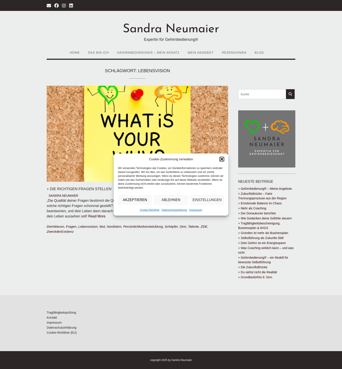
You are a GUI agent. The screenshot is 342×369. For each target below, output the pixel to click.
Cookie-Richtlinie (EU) (62, 332)
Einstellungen (207, 200)
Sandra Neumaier (171, 29)
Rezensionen (234, 52)
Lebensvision (88, 226)
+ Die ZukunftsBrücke (252, 267)
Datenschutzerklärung (174, 209)
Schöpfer (171, 226)
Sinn (183, 226)
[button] (222, 159)
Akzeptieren (135, 200)
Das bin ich (98, 52)
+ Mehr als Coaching (252, 208)
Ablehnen (171, 200)
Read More (96, 216)
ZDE (204, 226)
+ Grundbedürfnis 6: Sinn (255, 277)
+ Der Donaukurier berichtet (257, 213)
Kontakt (52, 317)
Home (75, 52)
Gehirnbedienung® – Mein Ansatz (148, 52)
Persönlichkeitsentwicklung (143, 226)
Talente (193, 226)
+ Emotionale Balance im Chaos (260, 203)
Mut (102, 226)
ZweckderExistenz (60, 231)
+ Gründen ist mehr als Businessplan (263, 233)
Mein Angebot (201, 52)
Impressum (195, 209)
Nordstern (114, 226)
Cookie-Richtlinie (149, 209)
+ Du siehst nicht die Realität (257, 272)
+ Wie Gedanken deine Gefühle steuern (265, 218)
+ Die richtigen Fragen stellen (79, 189)
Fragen (71, 226)
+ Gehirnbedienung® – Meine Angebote (265, 188)
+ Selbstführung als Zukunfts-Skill (261, 238)
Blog (259, 52)
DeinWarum (55, 226)
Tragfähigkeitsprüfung (61, 312)
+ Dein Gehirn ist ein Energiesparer (262, 243)
